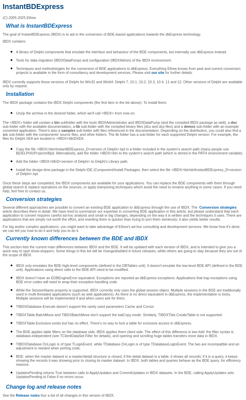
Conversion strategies (218, 207)
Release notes (28, 395)
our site (157, 73)
